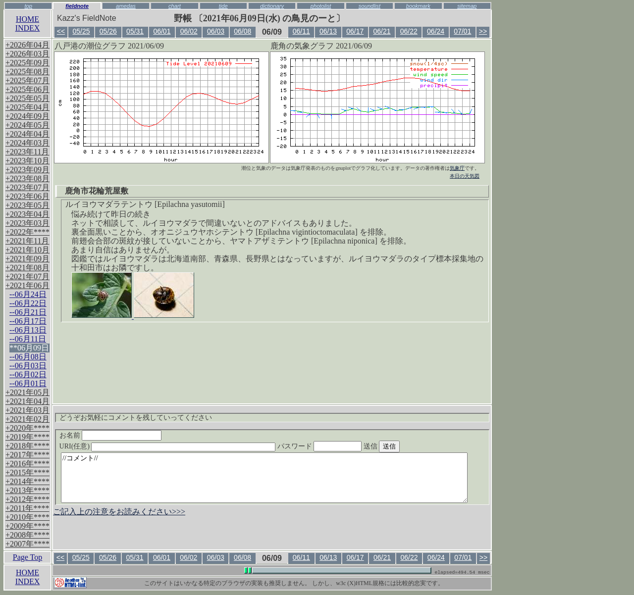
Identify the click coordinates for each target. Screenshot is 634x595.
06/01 (161, 31)
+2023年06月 (27, 196)
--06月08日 (28, 356)
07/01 (462, 31)
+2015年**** (27, 472)
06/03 (215, 31)
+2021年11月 (27, 241)
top (28, 6)
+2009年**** (27, 526)
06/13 (328, 31)
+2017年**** (27, 454)
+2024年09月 (27, 116)
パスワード (339, 446)
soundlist (369, 6)
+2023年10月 (27, 160)
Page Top (27, 557)
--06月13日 (28, 330)
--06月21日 (28, 312)
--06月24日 (28, 294)
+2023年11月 (27, 152)
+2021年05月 (27, 392)
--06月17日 (28, 321)
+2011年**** (27, 508)
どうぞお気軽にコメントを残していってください (135, 417)
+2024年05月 (27, 125)
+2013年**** (27, 490)
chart (174, 6)
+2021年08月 (27, 267)
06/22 (409, 31)
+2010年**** (27, 517)
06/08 (242, 31)
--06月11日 (27, 339)
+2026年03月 (27, 54)
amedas (126, 6)
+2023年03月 (27, 223)
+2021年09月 (27, 258)
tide (223, 6)
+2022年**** (27, 232)
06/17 (355, 31)
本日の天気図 (464, 176)
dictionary (272, 6)
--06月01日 (28, 383)
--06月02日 (28, 374)
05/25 (81, 31)
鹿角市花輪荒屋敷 (96, 191)
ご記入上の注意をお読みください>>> (119, 511)
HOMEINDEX (27, 23)
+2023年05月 (27, 205)
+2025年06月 (27, 89)
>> (483, 31)
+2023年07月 (27, 187)
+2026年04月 (27, 45)
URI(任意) (177, 446)
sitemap (466, 6)
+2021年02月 (27, 419)
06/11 (301, 31)
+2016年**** (27, 463)
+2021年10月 (27, 250)
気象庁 (457, 168)
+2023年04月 (27, 214)
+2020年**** (27, 428)
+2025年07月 (27, 80)
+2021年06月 (27, 285)
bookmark (418, 6)
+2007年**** (27, 544)
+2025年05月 (27, 98)
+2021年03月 (27, 410)
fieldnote (77, 6)
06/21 (382, 31)
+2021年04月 (27, 401)
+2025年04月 (27, 107)
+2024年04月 (27, 134)
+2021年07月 (27, 276)
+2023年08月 (27, 178)
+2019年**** (27, 437)
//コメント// (264, 477)
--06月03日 (28, 365)
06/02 (189, 31)
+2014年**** (27, 481)
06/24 (435, 31)
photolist (321, 6)
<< (61, 31)
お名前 (110, 435)
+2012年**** (27, 499)
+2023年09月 (27, 169)
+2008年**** (27, 535)
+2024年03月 (27, 143)
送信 (400, 446)
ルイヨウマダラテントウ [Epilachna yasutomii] (145, 204)
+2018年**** (27, 446)
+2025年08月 (27, 71)
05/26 (108, 31)
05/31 (135, 31)
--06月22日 (28, 303)
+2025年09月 (27, 62)
